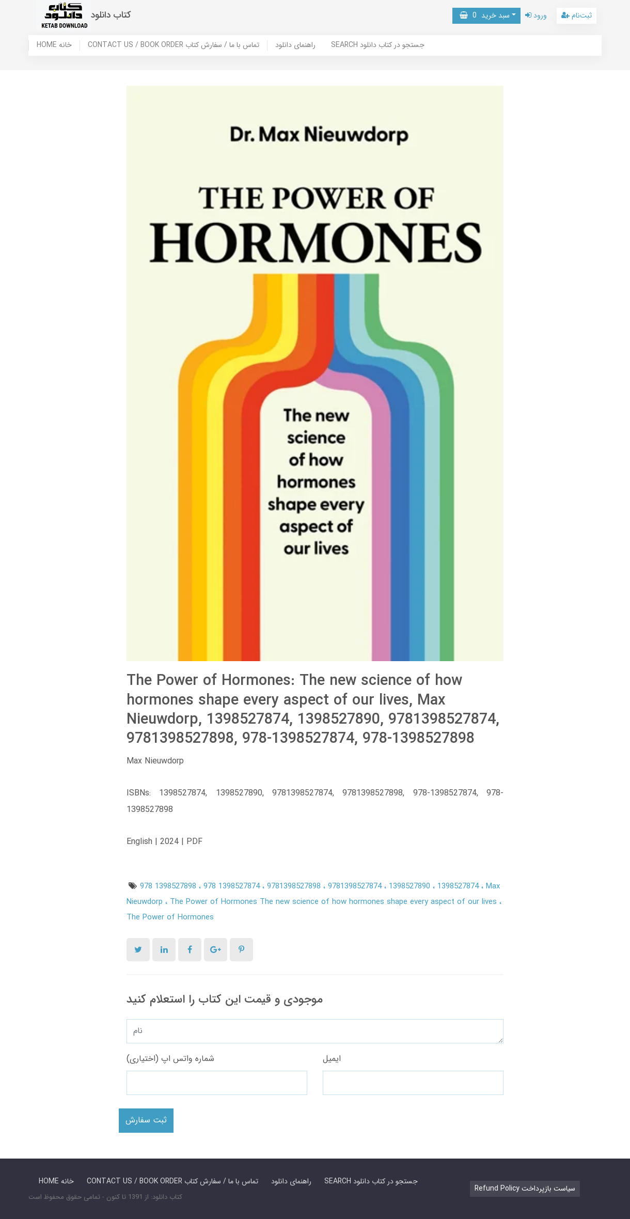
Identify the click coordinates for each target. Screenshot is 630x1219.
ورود (536, 15)
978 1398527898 (169, 886)
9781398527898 (295, 886)
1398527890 (411, 886)
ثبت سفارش (146, 1120)
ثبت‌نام (576, 15)
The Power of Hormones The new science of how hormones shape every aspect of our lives (334, 902)
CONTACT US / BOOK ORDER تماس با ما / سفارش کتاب (173, 45)
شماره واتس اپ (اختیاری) (170, 1058)
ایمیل (332, 1058)
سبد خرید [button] (485, 15)
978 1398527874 (232, 886)
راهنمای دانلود (295, 45)
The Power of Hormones (170, 917)
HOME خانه (54, 45)
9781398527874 (356, 886)
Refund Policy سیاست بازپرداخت (525, 1188)
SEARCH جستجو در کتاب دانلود (377, 45)
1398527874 (459, 886)
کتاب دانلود (111, 15)
